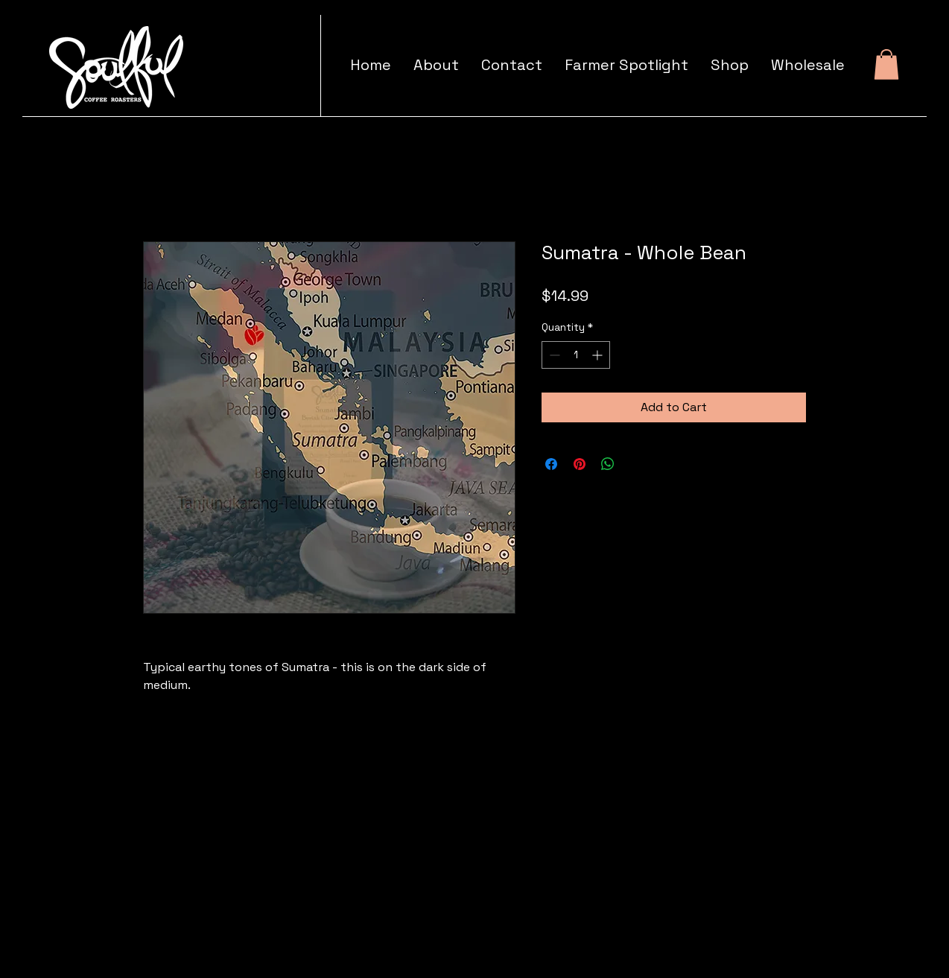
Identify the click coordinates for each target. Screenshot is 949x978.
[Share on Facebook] (551, 464)
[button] (886, 64)
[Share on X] (636, 464)
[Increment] (598, 355)
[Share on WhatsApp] (608, 464)
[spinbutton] (575, 355)
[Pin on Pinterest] (579, 464)
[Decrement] (553, 355)
